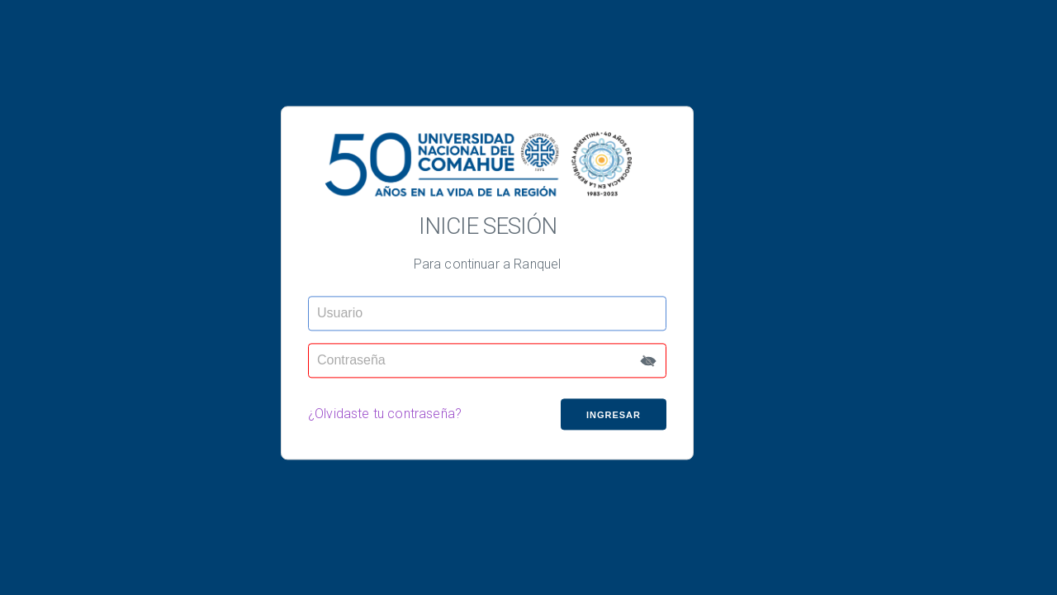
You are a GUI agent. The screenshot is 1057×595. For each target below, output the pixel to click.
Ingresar (613, 415)
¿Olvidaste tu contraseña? (385, 414)
